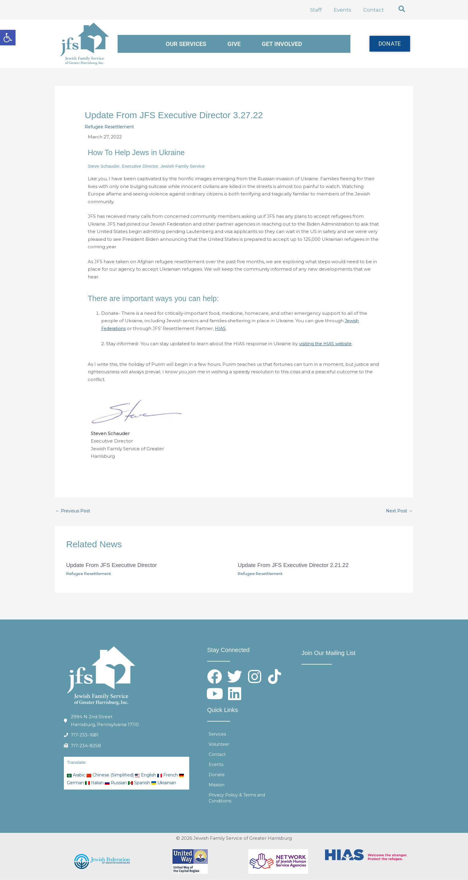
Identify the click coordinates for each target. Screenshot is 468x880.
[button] (402, 9)
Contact (373, 10)
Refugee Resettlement (111, 127)
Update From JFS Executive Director (115, 565)
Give (234, 43)
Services (218, 734)
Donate (217, 775)
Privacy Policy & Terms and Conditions (239, 798)
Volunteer (220, 744)
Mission (217, 785)
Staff (316, 10)
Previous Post (74, 511)
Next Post (398, 511)
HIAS (223, 328)
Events (342, 10)
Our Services (186, 43)
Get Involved (282, 43)
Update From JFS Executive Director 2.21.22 (297, 565)
